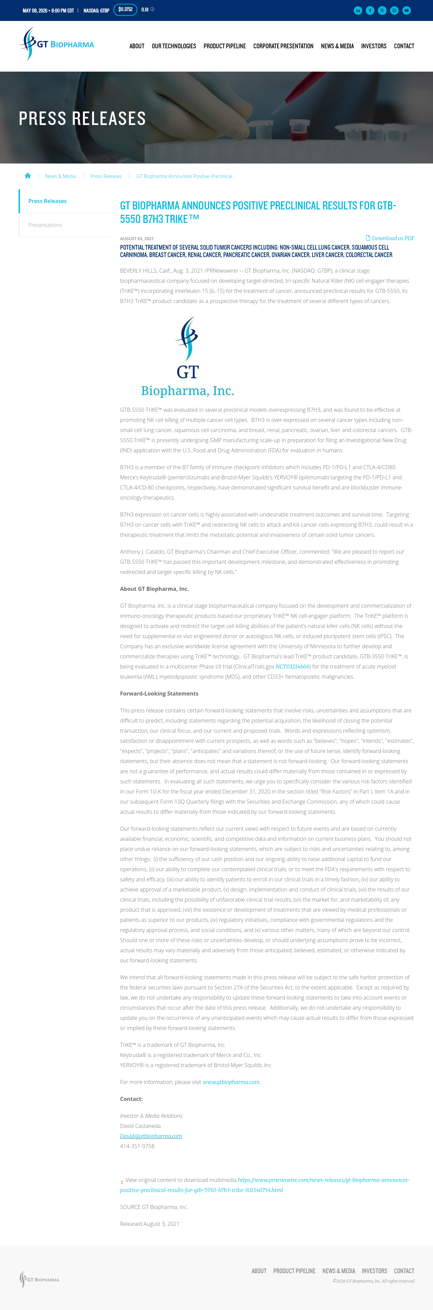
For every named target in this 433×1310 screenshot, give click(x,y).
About (137, 46)
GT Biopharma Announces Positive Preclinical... (185, 176)
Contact (404, 46)
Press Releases (106, 176)
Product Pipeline (225, 46)
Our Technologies (174, 46)
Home (28, 175)
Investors (374, 46)
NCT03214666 (293, 666)
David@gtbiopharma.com (151, 1136)
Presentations (45, 225)
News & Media (337, 46)
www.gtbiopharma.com (231, 1082)
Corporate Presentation (283, 46)
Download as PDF (389, 238)
